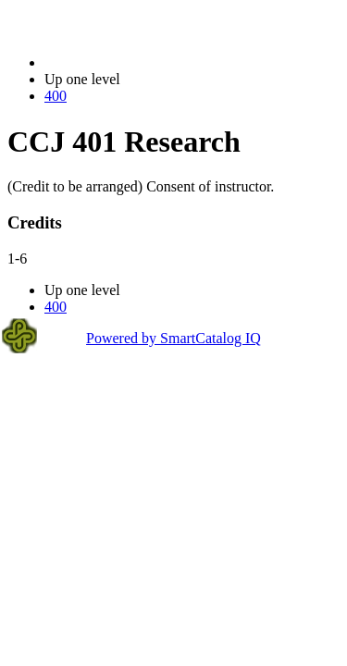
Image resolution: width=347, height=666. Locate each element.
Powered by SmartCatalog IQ (173, 338)
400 (55, 96)
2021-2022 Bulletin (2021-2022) (141, 62)
